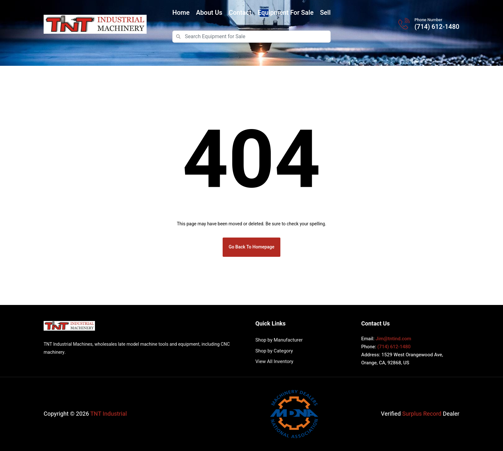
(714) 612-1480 (436, 27)
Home (181, 12)
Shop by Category (274, 350)
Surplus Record (421, 414)
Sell (325, 12)
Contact (240, 12)
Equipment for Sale (285, 12)
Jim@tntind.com (393, 338)
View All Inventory (274, 361)
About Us (209, 12)
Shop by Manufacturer (279, 339)
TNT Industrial (108, 414)
